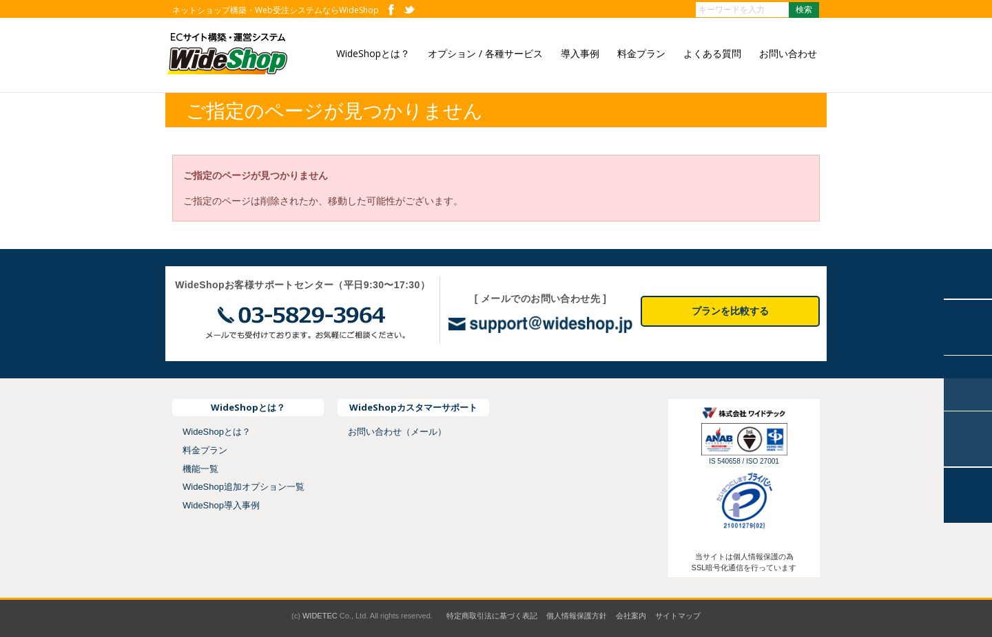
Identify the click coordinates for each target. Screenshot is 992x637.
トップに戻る (968, 495)
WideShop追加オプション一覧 (243, 487)
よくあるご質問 (968, 383)
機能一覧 (200, 469)
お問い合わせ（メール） (397, 432)
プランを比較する (730, 310)
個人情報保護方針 (576, 616)
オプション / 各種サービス (485, 53)
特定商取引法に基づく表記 (491, 616)
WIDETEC (320, 616)
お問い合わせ (788, 53)
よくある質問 (712, 53)
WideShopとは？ (373, 53)
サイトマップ (678, 616)
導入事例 (580, 53)
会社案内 (631, 616)
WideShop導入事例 (221, 505)
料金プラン (641, 53)
